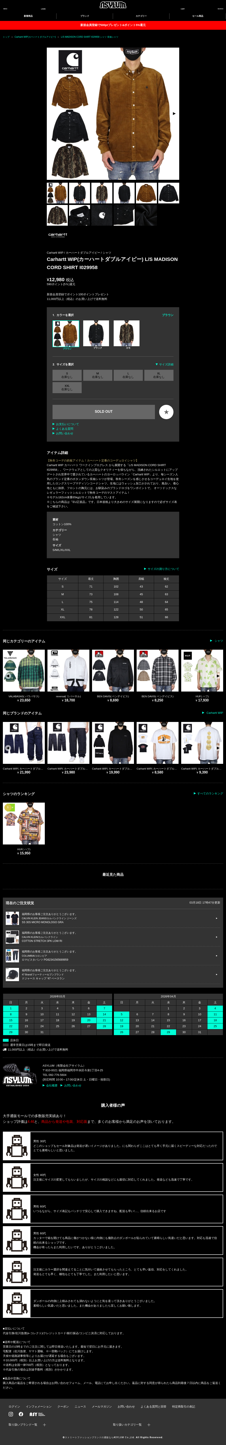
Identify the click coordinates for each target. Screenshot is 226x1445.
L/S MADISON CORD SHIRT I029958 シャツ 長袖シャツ (89, 37)
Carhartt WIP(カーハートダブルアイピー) (35, 37)
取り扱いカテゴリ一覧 (127, 1424)
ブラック (96, 334)
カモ (126, 334)
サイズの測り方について (163, 569)
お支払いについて (67, 424)
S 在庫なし (67, 375)
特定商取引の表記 (183, 1406)
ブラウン (66, 335)
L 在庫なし (128, 375)
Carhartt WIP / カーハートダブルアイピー (74, 252)
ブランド (84, 16)
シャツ (107, 252)
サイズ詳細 (166, 364)
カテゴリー (141, 16)
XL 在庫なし (159, 375)
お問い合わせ (64, 433)
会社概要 (52, 1085)
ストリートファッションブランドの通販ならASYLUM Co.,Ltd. (100, 1437)
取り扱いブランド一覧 (23, 1424)
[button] (174, 114)
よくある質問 (64, 428)
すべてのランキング (210, 793)
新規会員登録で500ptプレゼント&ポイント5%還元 (113, 25)
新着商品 (28, 16)
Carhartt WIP (214, 712)
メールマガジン (102, 1406)
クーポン (63, 1406)
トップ (6, 37)
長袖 (55, 539)
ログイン (14, 1406)
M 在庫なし (98, 375)
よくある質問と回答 (153, 1406)
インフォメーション (39, 1406)
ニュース (80, 1406)
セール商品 (197, 16)
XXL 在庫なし (67, 387)
